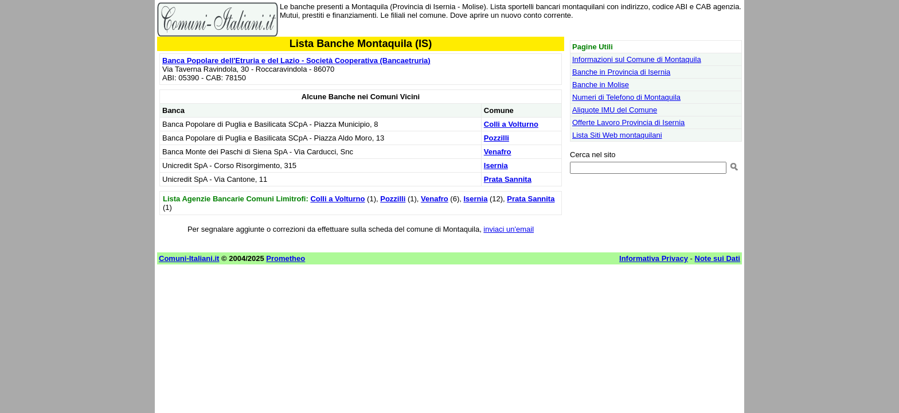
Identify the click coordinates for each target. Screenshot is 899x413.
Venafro (497, 151)
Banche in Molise (600, 84)
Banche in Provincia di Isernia (621, 72)
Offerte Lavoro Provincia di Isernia (628, 122)
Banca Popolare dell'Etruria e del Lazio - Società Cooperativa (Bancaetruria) (296, 60)
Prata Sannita (507, 179)
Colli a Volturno (511, 124)
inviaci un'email (508, 229)
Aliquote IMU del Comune (614, 110)
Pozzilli (496, 138)
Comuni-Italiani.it (189, 258)
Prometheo (285, 258)
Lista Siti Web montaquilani (617, 135)
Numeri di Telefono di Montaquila (626, 97)
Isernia (496, 165)
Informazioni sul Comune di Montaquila (636, 59)
